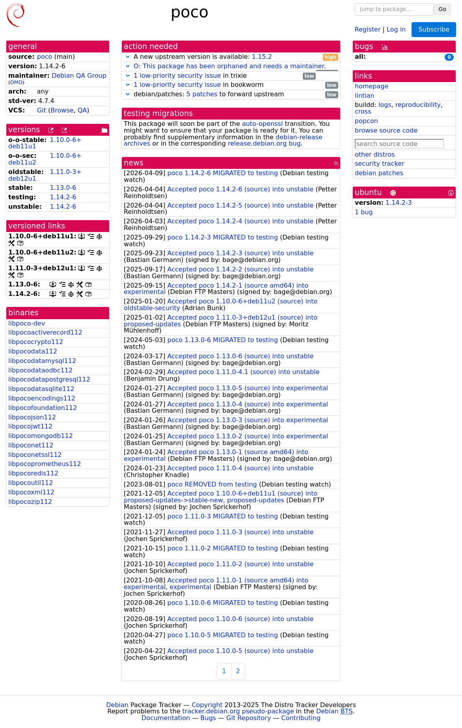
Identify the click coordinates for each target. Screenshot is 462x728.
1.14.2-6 (63, 197)
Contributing (301, 718)
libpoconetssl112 (35, 455)
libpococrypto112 (35, 342)
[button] (128, 56)
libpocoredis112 (33, 473)
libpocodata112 (32, 351)
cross (363, 111)
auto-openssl (262, 123)
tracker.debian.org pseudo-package (238, 711)
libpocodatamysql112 (42, 361)
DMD (16, 82)
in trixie (220, 76)
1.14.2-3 (399, 202)
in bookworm (231, 85)
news (133, 162)
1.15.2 (262, 56)
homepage (371, 86)
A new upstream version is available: (231, 57)
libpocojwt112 (30, 426)
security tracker (379, 163)
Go (442, 9)
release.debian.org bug (264, 143)
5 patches (202, 94)
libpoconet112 (30, 445)
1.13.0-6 (63, 187)
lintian (364, 95)
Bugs (208, 718)
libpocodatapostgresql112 (49, 379)
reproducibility (418, 105)
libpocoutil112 (30, 483)
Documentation (166, 718)
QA (82, 110)
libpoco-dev (26, 323)
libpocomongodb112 (40, 436)
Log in (396, 29)
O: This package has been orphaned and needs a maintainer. (230, 66)
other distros (375, 154)
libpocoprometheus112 (44, 464)
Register (368, 29)
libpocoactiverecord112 (45, 332)
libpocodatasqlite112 (41, 389)
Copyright (207, 705)
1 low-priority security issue (177, 75)
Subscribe (433, 29)
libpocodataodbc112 (40, 370)
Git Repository (248, 718)
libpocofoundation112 (42, 408)
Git (41, 110)
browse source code (386, 130)
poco (44, 56)
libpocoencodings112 (41, 398)
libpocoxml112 (31, 492)
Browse (61, 110)
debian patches (379, 173)
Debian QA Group (79, 75)
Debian (117, 705)
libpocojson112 (32, 417)
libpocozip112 (30, 501)
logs (384, 105)
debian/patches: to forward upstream (231, 94)
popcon (366, 121)
